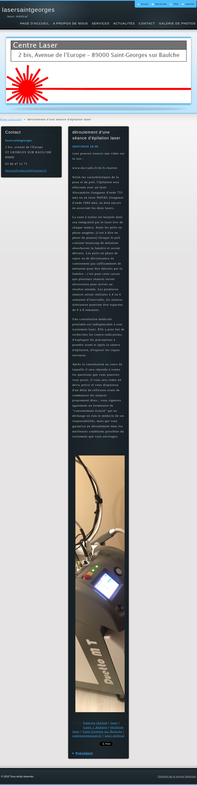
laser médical (115, 735)
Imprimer (189, 4)
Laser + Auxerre (95, 727)
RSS (176, 4)
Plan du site (160, 4)
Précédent (84, 753)
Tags (76, 723)
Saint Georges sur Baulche (102, 731)
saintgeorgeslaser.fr (87, 735)
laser (114, 722)
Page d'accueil (11, 119)
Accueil (144, 4)
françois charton (95, 722)
